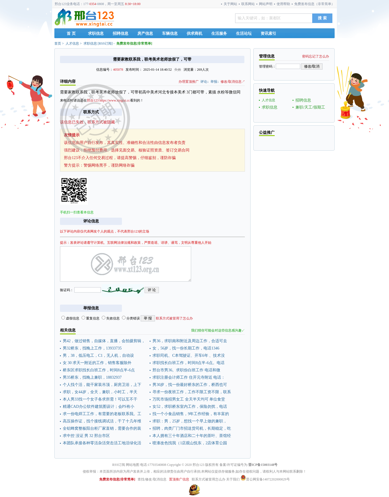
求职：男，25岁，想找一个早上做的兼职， (189, 421)
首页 (57, 43)
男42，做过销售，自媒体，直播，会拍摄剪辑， (104, 341)
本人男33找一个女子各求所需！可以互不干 (100, 399)
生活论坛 (244, 33)
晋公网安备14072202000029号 (265, 479)
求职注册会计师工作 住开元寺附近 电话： (188, 377)
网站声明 (265, 4)
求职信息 (96, 33)
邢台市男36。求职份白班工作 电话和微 (186, 370)
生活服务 (219, 33)
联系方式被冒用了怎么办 (174, 318)
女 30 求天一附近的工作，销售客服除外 (97, 363)
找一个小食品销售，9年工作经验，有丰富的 (190, 414)
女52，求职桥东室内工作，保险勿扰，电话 (189, 406)
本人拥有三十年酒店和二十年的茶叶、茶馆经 (191, 436)
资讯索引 (268, 33)
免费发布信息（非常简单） (314, 4)
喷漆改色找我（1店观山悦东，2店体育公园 (189, 443)
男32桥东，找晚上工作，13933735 (92, 348)
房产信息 (145, 33)
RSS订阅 (105, 43)
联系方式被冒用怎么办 (208, 479)
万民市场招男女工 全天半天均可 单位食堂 (188, 399)
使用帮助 (283, 4)
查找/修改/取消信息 (152, 479)
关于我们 (233, 479)
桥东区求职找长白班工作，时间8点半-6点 (99, 370)
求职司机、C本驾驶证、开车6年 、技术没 (188, 355)
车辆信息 (170, 33)
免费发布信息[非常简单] (134, 43)
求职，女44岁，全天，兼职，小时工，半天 (100, 392)
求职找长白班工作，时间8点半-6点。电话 (188, 363)
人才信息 (72, 43)
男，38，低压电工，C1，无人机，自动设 (98, 355)
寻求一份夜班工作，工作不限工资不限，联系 (191, 392)
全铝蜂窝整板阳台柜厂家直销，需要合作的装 (102, 428)
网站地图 (132, 465)
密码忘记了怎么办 (315, 56)
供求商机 (194, 33)
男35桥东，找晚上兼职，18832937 (92, 377)
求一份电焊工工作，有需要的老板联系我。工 (102, 414)
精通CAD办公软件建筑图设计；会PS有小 (98, 406)
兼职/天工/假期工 (310, 107)
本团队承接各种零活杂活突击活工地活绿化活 (102, 443)
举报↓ (214, 82)
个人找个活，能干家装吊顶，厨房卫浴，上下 (102, 385)
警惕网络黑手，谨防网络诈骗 (109, 165)
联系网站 (248, 4)
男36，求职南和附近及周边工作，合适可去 (189, 341)
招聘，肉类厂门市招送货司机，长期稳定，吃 (191, 428)
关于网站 (230, 4)
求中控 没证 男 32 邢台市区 (86, 436)
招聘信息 (120, 33)
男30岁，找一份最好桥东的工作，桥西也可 (189, 385)
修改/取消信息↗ (233, 82)
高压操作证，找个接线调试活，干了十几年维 (102, 421)
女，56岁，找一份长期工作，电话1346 (185, 348)
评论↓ (204, 82)
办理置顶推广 (189, 82)
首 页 (71, 33)
